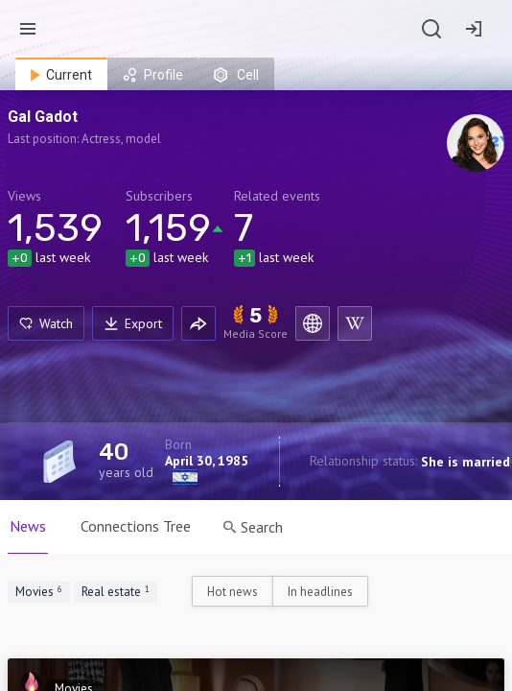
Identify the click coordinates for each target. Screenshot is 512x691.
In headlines (320, 592)
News (28, 526)
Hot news (232, 592)
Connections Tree (136, 526)
